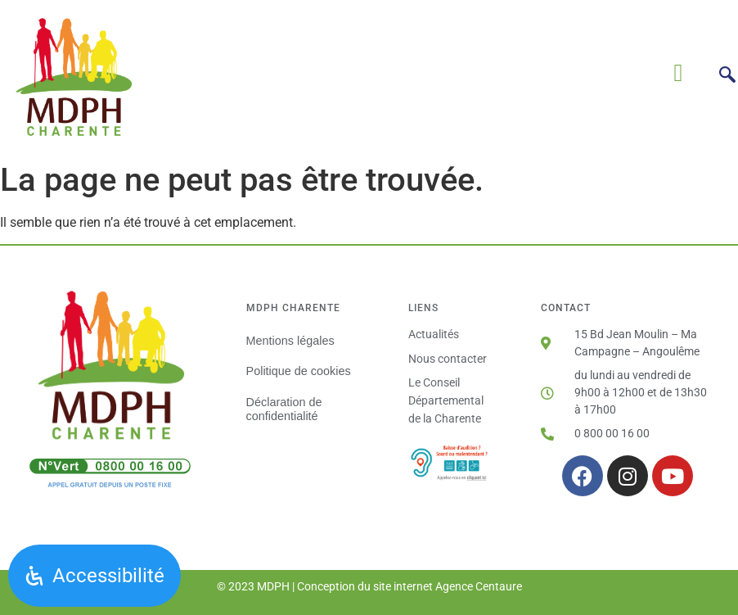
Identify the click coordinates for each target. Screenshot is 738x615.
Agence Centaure (478, 586)
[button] (678, 72)
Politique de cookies (298, 371)
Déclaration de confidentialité (284, 409)
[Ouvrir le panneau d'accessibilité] (94, 576)
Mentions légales (290, 340)
